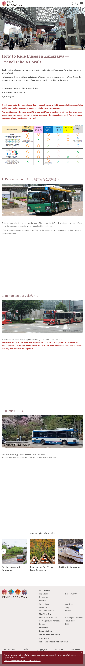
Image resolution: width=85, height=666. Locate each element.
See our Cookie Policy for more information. (22, 660)
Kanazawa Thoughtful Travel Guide (55, 642)
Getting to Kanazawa (74, 617)
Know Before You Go (48, 617)
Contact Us (75, 649)
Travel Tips (70, 621)
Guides (42, 624)
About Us (59, 649)
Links (26, 649)
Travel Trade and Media (49, 634)
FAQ (67, 624)
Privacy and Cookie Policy (42, 650)
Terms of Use (9, 649)
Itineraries (43, 597)
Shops (67, 607)
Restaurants (44, 607)
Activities (69, 604)
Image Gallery (45, 631)
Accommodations (46, 610)
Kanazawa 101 (71, 594)
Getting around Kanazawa (50, 621)
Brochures (43, 627)
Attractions (44, 604)
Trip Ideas (43, 594)
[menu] (81, 3)
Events (68, 610)
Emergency (44, 638)
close (81, 653)
